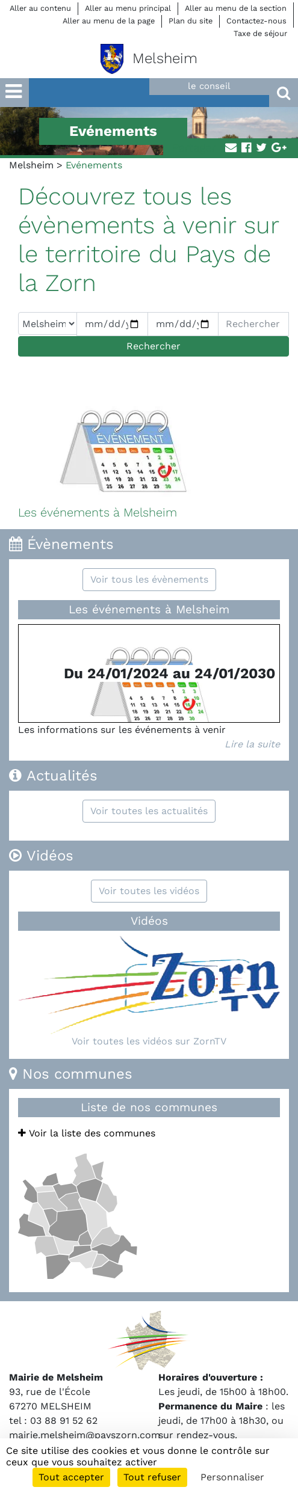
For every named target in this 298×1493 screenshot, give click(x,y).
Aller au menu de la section (236, 8)
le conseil (209, 86)
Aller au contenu (40, 8)
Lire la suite (252, 744)
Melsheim (31, 165)
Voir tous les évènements (149, 579)
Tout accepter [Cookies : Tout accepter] (71, 1477)
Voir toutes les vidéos (149, 891)
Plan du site (191, 20)
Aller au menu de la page (109, 20)
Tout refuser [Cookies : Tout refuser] (152, 1477)
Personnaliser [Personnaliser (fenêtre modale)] (232, 1477)
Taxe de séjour (260, 33)
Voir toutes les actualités (149, 811)
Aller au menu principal (128, 8)
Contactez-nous (256, 20)
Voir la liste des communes (86, 1133)
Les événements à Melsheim (149, 609)
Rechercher (153, 346)
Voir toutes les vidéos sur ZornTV (149, 1041)
